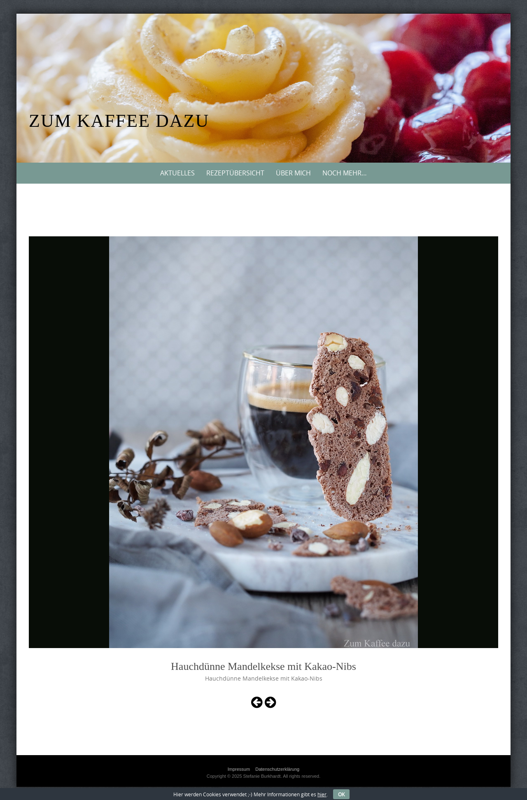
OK (341, 794)
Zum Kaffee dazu (119, 121)
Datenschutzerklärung (277, 769)
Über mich (293, 172)
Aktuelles (177, 172)
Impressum (239, 769)
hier (321, 794)
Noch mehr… (344, 172)
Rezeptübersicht (235, 172)
